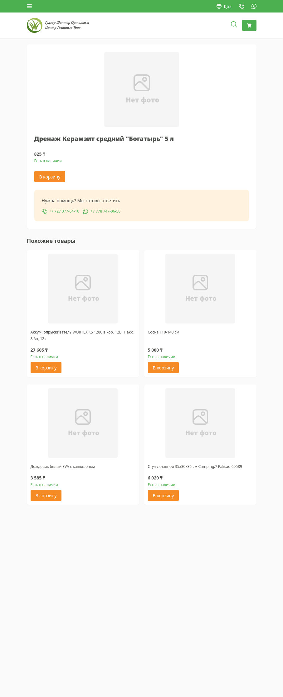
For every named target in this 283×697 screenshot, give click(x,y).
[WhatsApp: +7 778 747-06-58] (253, 6)
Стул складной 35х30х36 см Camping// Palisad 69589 (195, 466)
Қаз (224, 6)
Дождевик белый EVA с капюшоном (63, 466)
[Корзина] (249, 25)
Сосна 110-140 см (163, 332)
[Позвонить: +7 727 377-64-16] (241, 6)
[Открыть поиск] (234, 25)
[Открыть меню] (29, 6)
